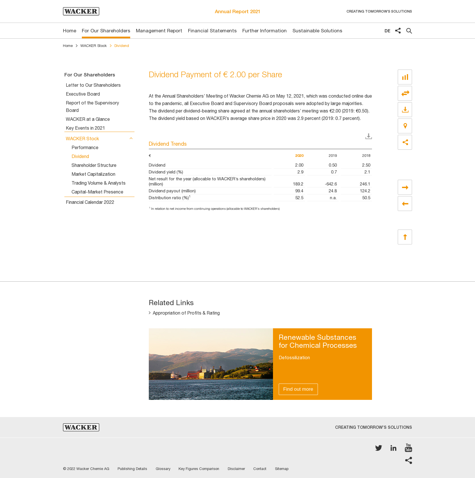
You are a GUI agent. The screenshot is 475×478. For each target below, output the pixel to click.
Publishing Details (132, 469)
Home (68, 46)
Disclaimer (237, 469)
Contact (261, 469)
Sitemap (283, 469)
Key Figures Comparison (199, 469)
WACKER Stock (93, 46)
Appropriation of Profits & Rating (186, 313)
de (387, 30)
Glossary (163, 469)
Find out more (298, 389)
